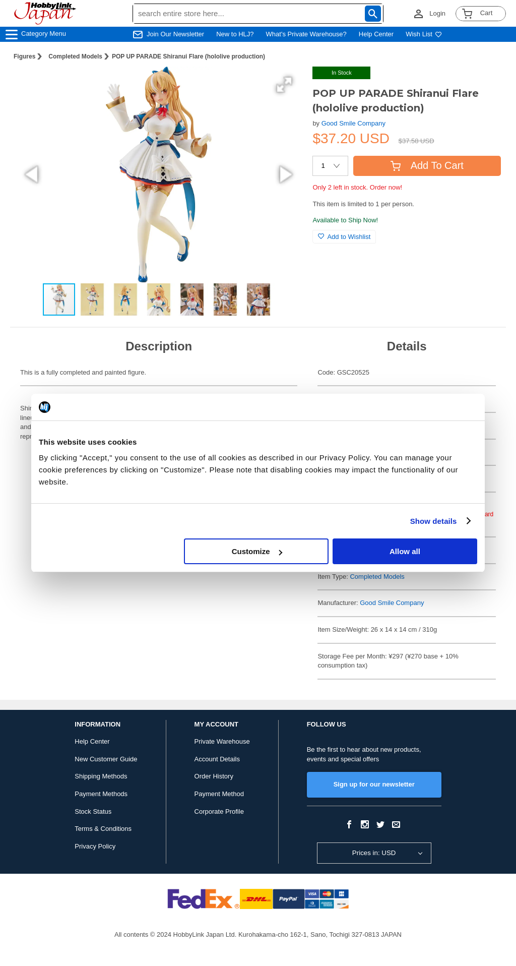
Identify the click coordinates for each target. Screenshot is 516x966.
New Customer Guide (106, 759)
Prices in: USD (374, 853)
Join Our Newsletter (175, 34)
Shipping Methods (101, 776)
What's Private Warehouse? (306, 34)
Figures (24, 56)
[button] (284, 85)
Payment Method (219, 794)
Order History (214, 776)
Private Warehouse (222, 741)
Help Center (376, 34)
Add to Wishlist (344, 236)
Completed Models (75, 56)
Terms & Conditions (103, 828)
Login (437, 13)
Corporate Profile (219, 811)
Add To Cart (427, 165)
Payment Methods (101, 794)
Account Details (217, 759)
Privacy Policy (95, 846)
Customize (257, 551)
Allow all (405, 551)
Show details (433, 521)
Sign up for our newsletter (374, 784)
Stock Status (93, 811)
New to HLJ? (234, 34)
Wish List (424, 34)
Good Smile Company (353, 123)
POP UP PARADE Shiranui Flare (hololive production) (188, 56)
